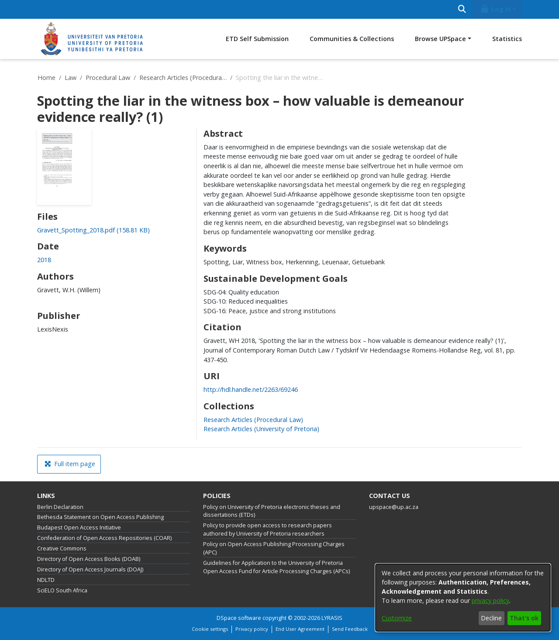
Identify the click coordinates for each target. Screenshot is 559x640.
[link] (93, 230)
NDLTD (46, 580)
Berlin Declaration (60, 507)
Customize (397, 618)
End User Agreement (300, 629)
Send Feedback (350, 629)
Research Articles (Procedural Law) (183, 77)
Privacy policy (251, 629)
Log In (495, 9)
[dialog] (463, 597)
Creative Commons (61, 548)
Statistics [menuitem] (507, 39)
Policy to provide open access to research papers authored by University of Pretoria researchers (267, 529)
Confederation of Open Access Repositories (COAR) (104, 538)
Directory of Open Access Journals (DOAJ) (90, 569)
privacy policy (490, 600)
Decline (491, 618)
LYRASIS (331, 618)
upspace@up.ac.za (393, 507)
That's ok (524, 618)
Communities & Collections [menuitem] (352, 39)
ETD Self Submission (257, 39)
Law (70, 77)
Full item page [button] (70, 464)
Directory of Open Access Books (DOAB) (88, 559)
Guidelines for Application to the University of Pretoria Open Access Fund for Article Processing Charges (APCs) (276, 567)
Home (46, 77)
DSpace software (239, 618)
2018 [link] (44, 260)
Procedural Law (108, 77)
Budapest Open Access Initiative (79, 527)
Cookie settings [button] (210, 629)
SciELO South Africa (62, 590)
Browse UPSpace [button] (440, 39)
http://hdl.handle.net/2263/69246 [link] (251, 389)
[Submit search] (462, 9)
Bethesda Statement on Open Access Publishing (100, 517)
